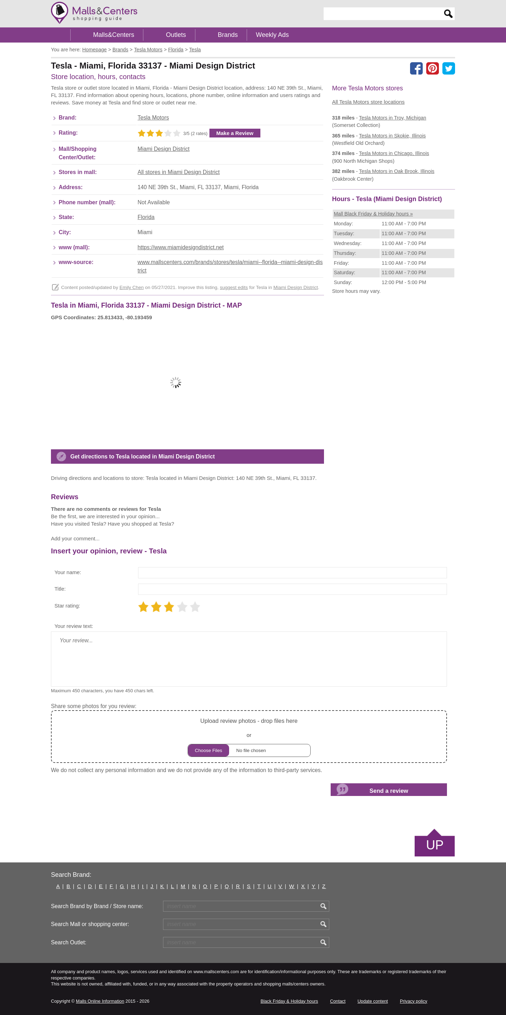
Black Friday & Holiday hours (289, 1001)
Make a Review (235, 133)
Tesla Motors (153, 118)
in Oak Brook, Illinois (397, 171)
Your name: (67, 572)
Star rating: (67, 606)
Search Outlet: (68, 942)
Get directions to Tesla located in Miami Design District (142, 457)
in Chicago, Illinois (394, 153)
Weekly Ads (272, 34)
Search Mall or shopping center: (90, 924)
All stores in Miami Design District (179, 172)
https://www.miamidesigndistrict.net (181, 247)
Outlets (176, 34)
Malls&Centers (113, 34)
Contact (337, 1001)
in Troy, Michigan (392, 118)
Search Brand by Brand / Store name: (97, 906)
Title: (60, 589)
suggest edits (234, 287)
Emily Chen (131, 287)
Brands (228, 34)
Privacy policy (413, 1001)
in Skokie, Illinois (392, 136)
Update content (372, 1001)
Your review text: (73, 626)
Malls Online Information (100, 1001)
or (249, 736)
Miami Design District (164, 149)
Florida (146, 217)
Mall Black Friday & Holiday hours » (373, 214)
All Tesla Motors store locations (368, 102)
